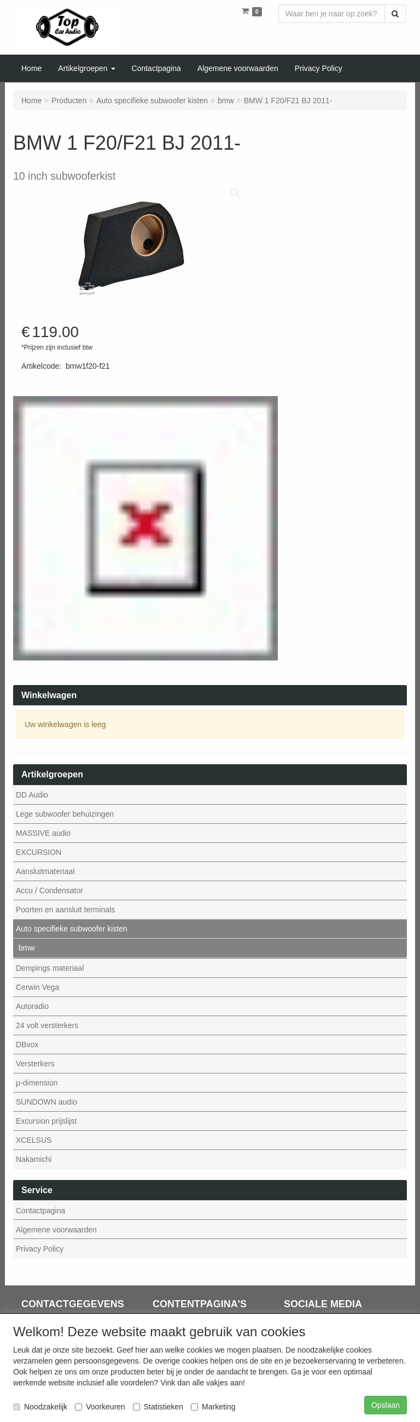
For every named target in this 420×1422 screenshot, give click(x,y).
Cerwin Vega (37, 987)
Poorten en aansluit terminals (65, 909)
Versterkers (35, 1063)
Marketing (213, 1406)
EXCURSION (38, 852)
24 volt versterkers (47, 1025)
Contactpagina (40, 1210)
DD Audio (32, 794)
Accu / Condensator (49, 890)
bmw (27, 947)
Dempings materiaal (50, 968)
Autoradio (32, 1006)
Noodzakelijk (40, 1406)
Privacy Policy (39, 1248)
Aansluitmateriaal (45, 871)
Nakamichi (33, 1159)
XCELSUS (33, 1140)
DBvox (27, 1044)
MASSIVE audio (43, 833)
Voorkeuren (100, 1406)
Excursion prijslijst (46, 1121)
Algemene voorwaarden (56, 1229)
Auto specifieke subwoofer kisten (71, 928)
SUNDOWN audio (46, 1102)
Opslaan (385, 1405)
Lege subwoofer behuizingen (65, 814)
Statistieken (158, 1406)
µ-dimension (37, 1082)
